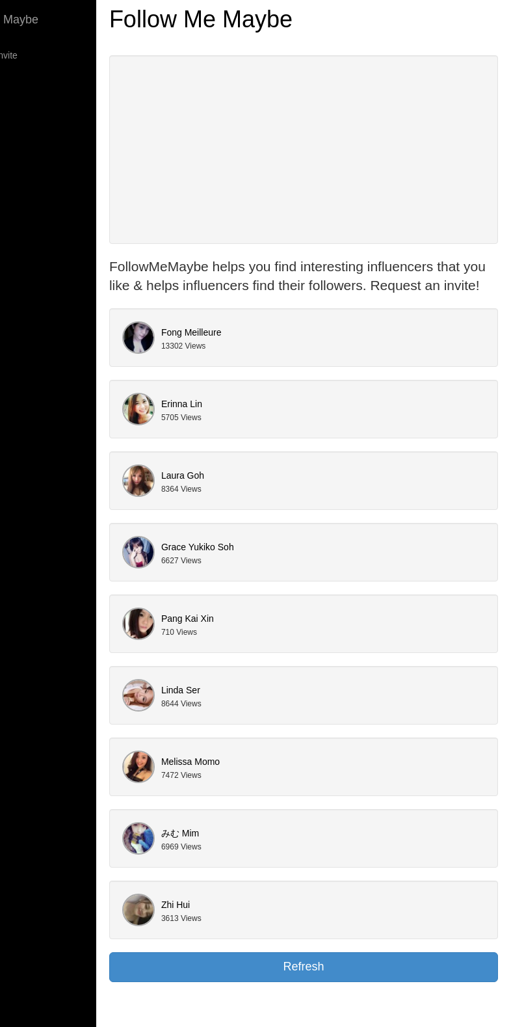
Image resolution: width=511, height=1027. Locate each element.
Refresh (336, 985)
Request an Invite (48, 55)
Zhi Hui (242, 923)
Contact (28, 159)
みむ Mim (246, 852)
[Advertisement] (336, 149)
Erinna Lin (248, 423)
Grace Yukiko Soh (264, 566)
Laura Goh (249, 494)
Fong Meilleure (258, 351)
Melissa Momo (257, 780)
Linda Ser (247, 709)
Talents (27, 133)
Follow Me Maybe (59, 19)
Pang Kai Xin (254, 637)
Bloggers (31, 81)
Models (27, 107)
